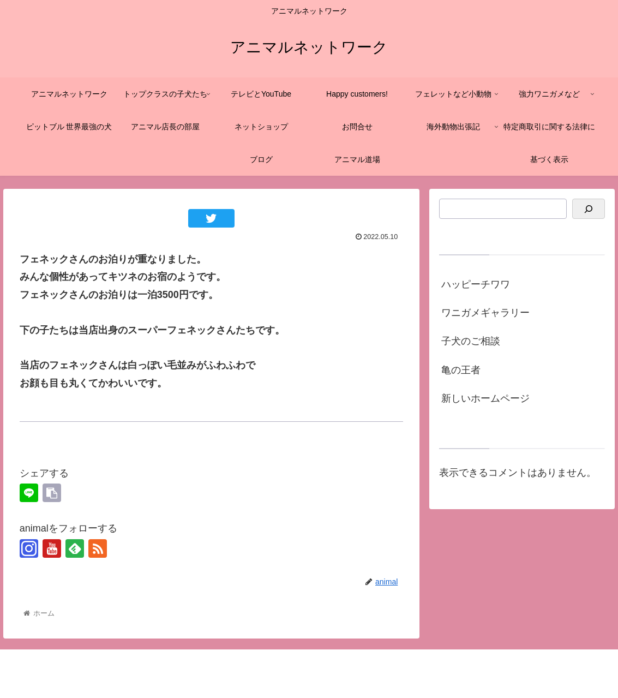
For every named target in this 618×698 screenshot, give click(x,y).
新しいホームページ (485, 398)
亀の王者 (461, 370)
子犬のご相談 (470, 341)
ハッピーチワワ (475, 284)
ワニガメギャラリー (485, 312)
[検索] (588, 209)
